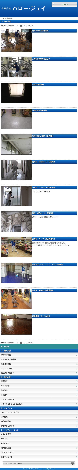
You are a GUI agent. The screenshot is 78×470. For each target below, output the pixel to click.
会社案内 (4, 439)
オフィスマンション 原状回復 (12, 404)
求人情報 (4, 417)
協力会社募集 (6, 421)
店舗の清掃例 (6, 364)
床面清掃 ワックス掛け (41, 316)
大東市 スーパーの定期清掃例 (43, 239)
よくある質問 (6, 434)
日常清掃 (4, 395)
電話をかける (65, 4)
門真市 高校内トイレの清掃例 (43, 162)
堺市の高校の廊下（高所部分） (43, 136)
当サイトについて (7, 452)
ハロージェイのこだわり (10, 412)
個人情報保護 (6, 448)
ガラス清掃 (5, 386)
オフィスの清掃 (6, 368)
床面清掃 (4, 381)
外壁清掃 (4, 390)
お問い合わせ (6, 443)
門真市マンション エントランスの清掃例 (47, 264)
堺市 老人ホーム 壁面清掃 (42, 213)
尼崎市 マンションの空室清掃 (43, 187)
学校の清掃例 (6, 355)
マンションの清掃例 (8, 359)
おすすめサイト (6, 457)
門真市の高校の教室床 (40, 31)
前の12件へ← (12, 25)
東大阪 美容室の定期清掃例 (42, 290)
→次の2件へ (30, 25)
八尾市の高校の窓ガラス (41, 59)
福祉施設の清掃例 (7, 373)
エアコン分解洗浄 (7, 399)
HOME (3, 18)
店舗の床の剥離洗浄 (39, 110)
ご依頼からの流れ (7, 426)
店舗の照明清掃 (38, 84)
